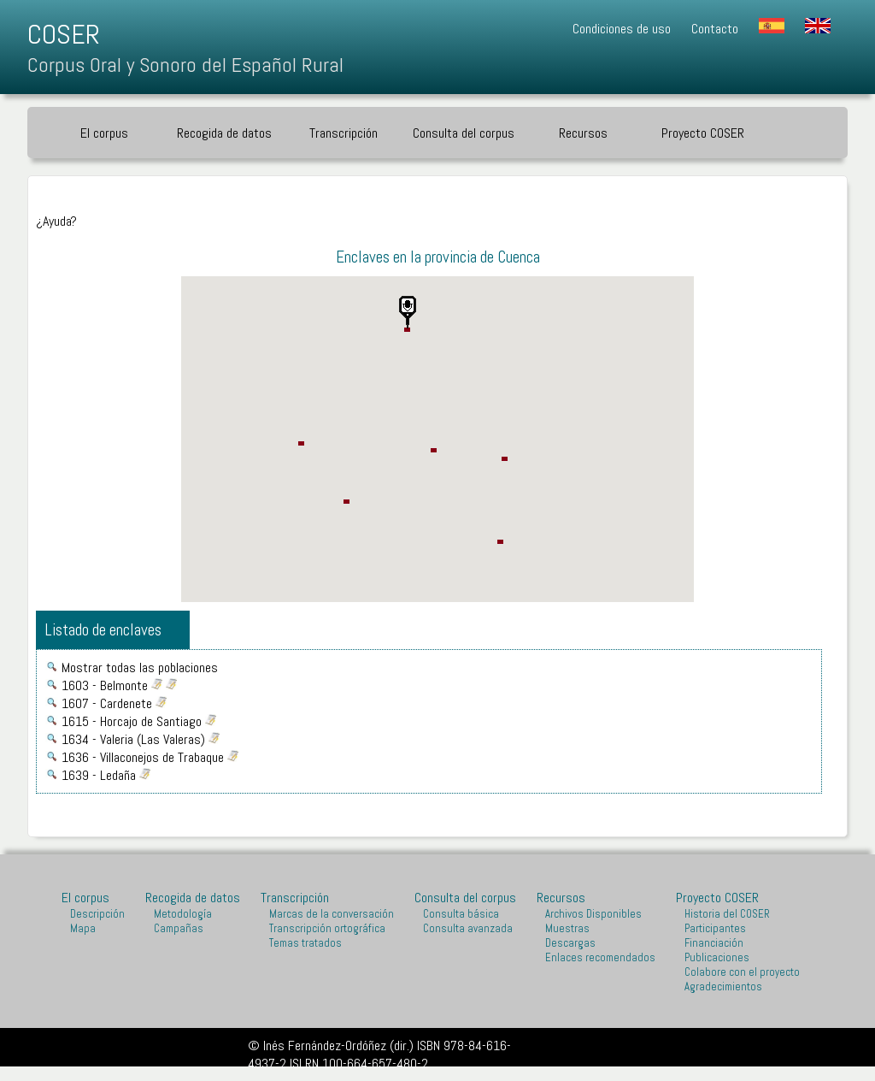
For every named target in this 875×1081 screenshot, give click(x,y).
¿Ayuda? (56, 221)
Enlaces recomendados (600, 957)
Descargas (570, 943)
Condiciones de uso (622, 29)
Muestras (567, 928)
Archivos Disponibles (593, 914)
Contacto (714, 29)
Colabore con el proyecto (742, 972)
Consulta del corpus (463, 133)
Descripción (97, 914)
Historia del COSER (727, 914)
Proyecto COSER (702, 133)
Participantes (715, 928)
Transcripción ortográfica (327, 928)
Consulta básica (461, 914)
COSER (63, 34)
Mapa (83, 928)
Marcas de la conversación (331, 914)
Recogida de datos (224, 133)
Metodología (183, 914)
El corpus (104, 133)
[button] (407, 312)
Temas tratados (305, 943)
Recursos (583, 133)
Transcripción (343, 133)
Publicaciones (716, 957)
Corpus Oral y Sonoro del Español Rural (185, 64)
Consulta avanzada (468, 928)
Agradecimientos (723, 986)
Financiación (713, 943)
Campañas (178, 928)
